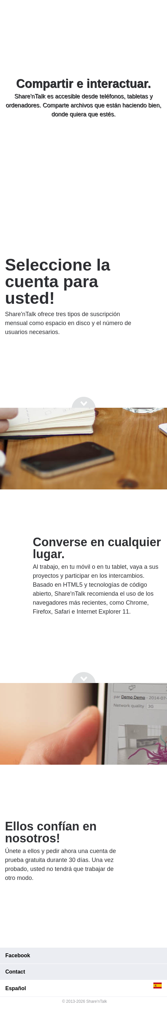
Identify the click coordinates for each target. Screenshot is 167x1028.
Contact (15, 972)
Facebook (17, 955)
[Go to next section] (84, 140)
